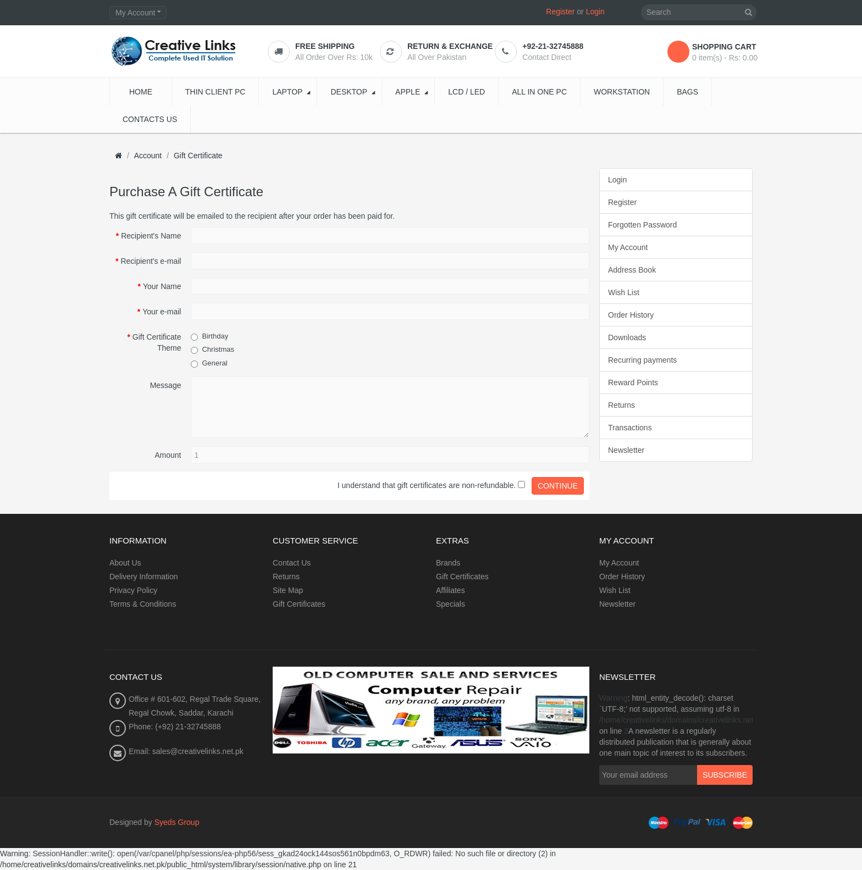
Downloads (627, 337)
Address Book (632, 269)
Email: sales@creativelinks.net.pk (186, 751)
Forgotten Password (642, 224)
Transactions (630, 427)
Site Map (288, 590)
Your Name (162, 286)
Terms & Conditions (142, 604)
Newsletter (626, 450)
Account (148, 155)
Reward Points (633, 382)
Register (560, 11)
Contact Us (292, 562)
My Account (628, 247)
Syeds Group (177, 822)
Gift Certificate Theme (156, 342)
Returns (621, 405)
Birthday (215, 336)
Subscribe (725, 775)
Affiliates (450, 590)
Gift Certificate (198, 155)
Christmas (218, 349)
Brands (448, 562)
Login (595, 11)
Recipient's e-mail (150, 261)
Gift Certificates (299, 604)
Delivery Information (143, 576)
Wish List (623, 292)
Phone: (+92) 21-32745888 (175, 726)
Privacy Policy (133, 590)
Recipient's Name (151, 235)
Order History (631, 315)
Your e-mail (161, 311)
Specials (450, 604)
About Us (125, 562)
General (214, 363)
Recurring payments (642, 360)
